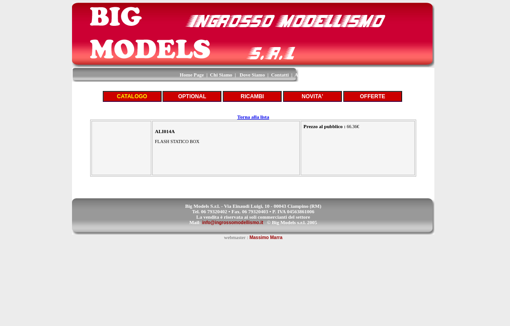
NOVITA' (312, 96)
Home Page (192, 74)
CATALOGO (132, 96)
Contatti (280, 74)
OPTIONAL (192, 96)
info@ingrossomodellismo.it (232, 222)
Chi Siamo (221, 74)
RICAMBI (252, 96)
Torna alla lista (253, 117)
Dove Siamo (252, 74)
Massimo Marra (266, 237)
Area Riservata (310, 74)
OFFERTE (372, 96)
